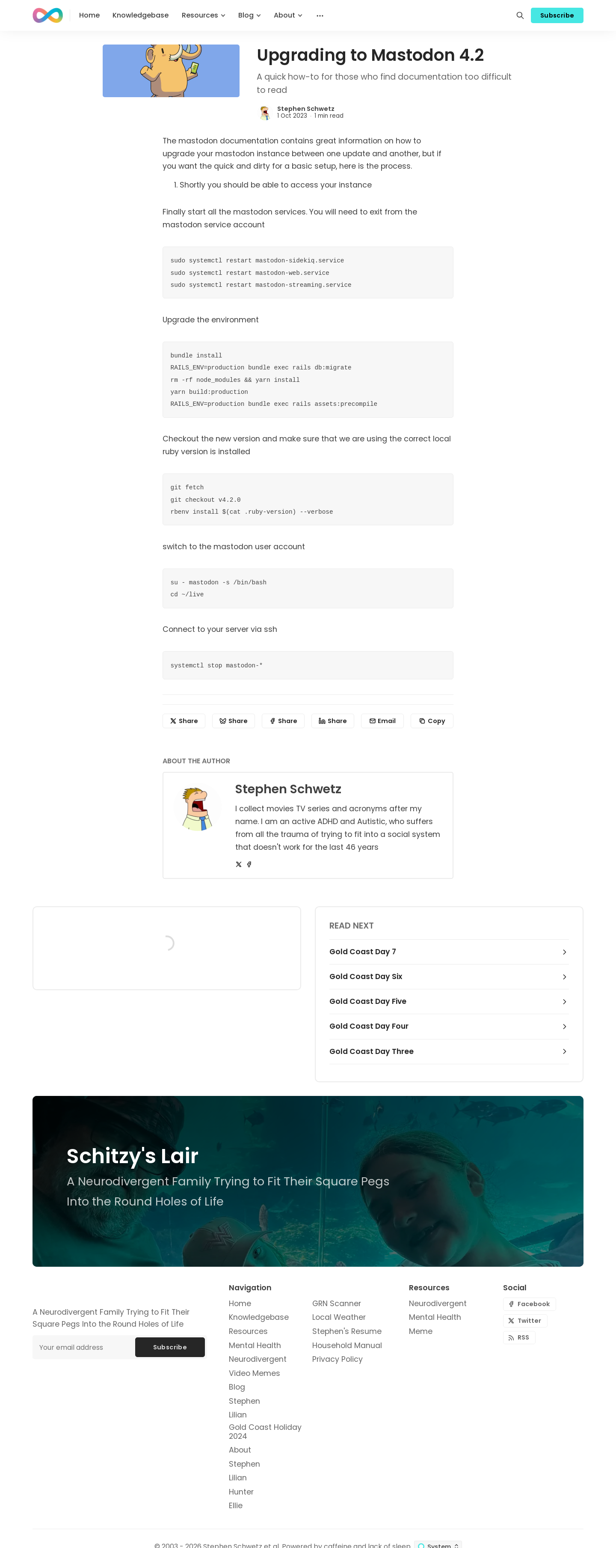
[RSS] (519, 1337)
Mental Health (435, 1317)
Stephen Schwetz (306, 108)
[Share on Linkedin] (332, 721)
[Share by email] (382, 721)
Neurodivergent (438, 1303)
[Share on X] (184, 721)
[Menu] (319, 15)
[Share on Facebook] (283, 721)
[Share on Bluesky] (233, 721)
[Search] (520, 15)
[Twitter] (238, 864)
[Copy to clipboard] (432, 721)
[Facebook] (249, 864)
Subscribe (557, 15)
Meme (420, 1331)
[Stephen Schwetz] (265, 112)
